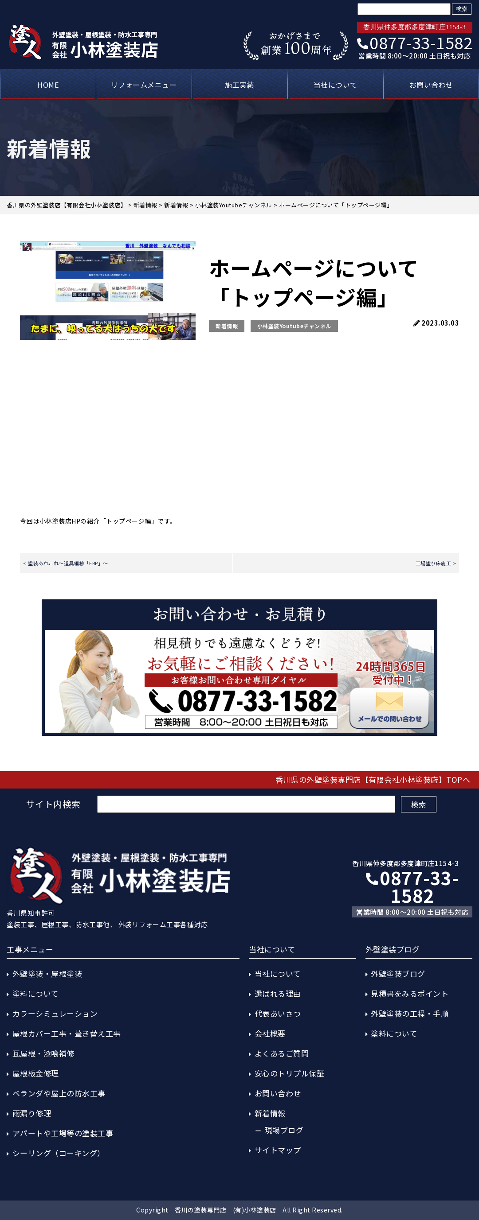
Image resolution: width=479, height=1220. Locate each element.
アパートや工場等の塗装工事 (63, 1132)
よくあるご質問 (282, 1053)
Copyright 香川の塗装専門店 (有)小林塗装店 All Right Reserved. (239, 1209)
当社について (335, 84)
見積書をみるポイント (409, 993)
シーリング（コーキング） (58, 1152)
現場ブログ (284, 1129)
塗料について (35, 993)
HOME (48, 84)
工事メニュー (30, 949)
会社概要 (270, 1033)
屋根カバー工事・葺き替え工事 (66, 1033)
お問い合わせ (431, 84)
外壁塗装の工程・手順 (409, 1013)
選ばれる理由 (278, 993)
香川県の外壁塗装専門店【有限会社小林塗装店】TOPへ (372, 779)
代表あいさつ (278, 1013)
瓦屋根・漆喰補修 (43, 1053)
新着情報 (227, 326)
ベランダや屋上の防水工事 (59, 1093)
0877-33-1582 (414, 42)
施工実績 (239, 84)
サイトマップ (278, 1149)
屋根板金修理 (35, 1073)
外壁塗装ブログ (398, 973)
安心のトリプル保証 (290, 1073)
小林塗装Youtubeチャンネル (294, 326)
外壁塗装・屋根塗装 (47, 973)
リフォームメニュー (144, 84)
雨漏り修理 (31, 1113)
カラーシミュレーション (55, 1013)
